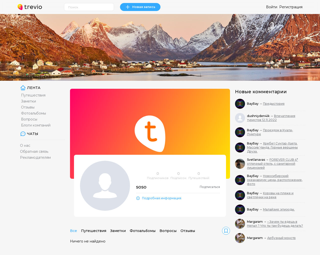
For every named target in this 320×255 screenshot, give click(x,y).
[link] (226, 231)
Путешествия (33, 95)
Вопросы (29, 119)
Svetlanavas (256, 160)
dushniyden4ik (258, 116)
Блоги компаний (35, 125)
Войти (271, 7)
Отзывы (27, 107)
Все (73, 230)
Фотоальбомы (33, 113)
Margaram (255, 222)
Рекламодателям (35, 157)
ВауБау (253, 104)
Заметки (28, 101)
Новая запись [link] (140, 7)
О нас (25, 145)
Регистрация (290, 7)
